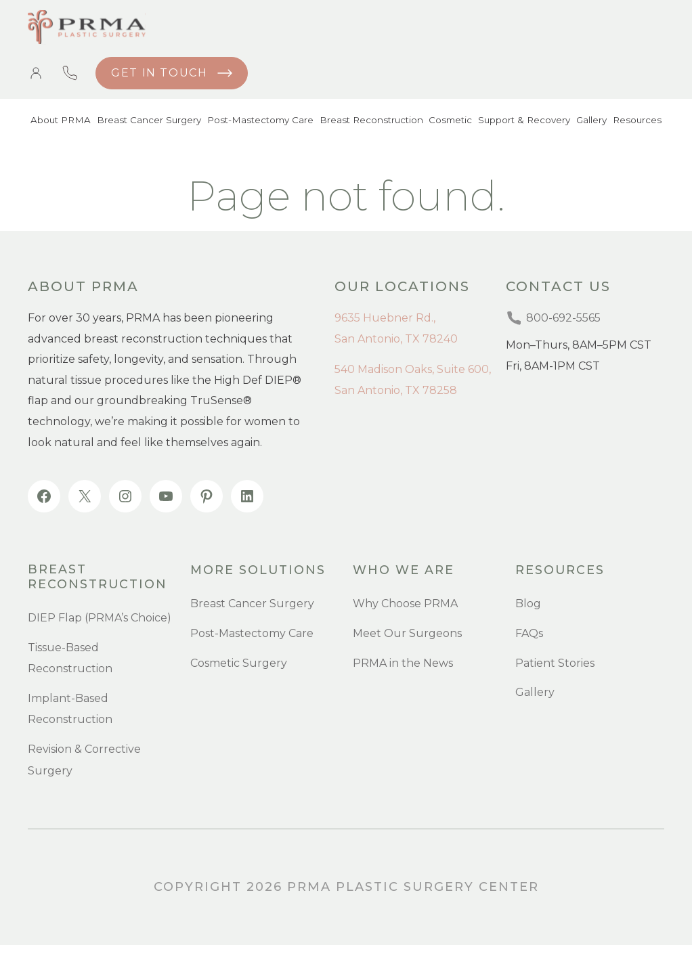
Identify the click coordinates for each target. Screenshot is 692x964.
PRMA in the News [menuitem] (403, 663)
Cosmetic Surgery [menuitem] (238, 663)
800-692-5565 (70, 73)
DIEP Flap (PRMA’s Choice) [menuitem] (99, 615)
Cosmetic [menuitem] (446, 121)
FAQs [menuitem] (529, 634)
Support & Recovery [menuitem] (520, 121)
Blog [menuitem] (528, 604)
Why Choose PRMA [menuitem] (405, 604)
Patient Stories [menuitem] (554, 663)
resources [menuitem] (560, 570)
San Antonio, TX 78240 (396, 338)
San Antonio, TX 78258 (395, 390)
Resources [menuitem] (637, 121)
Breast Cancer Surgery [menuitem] (145, 121)
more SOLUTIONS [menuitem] (258, 570)
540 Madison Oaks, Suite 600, (412, 369)
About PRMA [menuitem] (59, 121)
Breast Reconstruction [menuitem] (366, 121)
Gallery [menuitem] (590, 121)
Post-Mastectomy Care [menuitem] (257, 121)
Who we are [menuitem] (403, 570)
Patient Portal (36, 73)
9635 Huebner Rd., (384, 317)
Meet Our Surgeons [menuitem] (407, 634)
